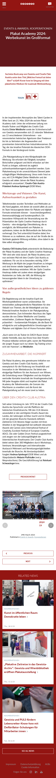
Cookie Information (30, 767)
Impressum (11, 764)
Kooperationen (40, 537)
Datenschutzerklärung (30, 764)
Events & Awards (26, 537)
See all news (28, 751)
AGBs (47, 764)
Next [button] (51, 525)
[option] (10, 509)
